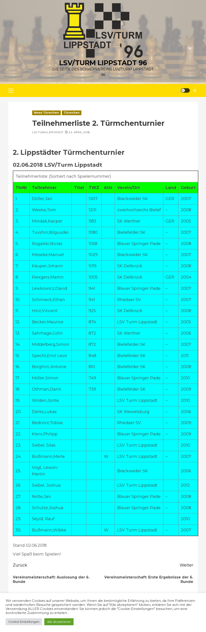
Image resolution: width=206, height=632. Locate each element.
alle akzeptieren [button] (59, 621)
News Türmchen (46, 112)
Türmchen (72, 112)
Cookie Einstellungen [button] (23, 621)
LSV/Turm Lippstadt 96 (103, 63)
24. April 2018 (79, 132)
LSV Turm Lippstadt (47, 132)
